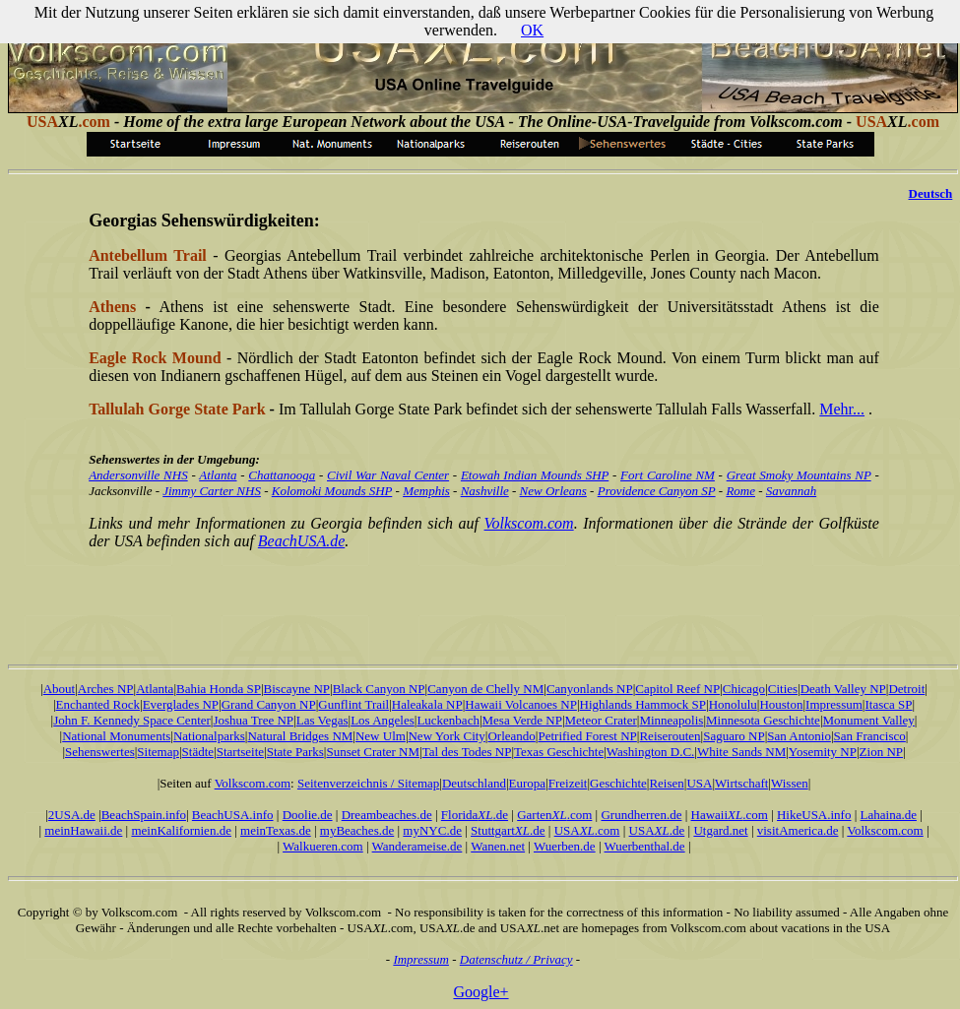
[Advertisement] (484, 591)
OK (532, 30)
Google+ (480, 991)
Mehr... (841, 409)
